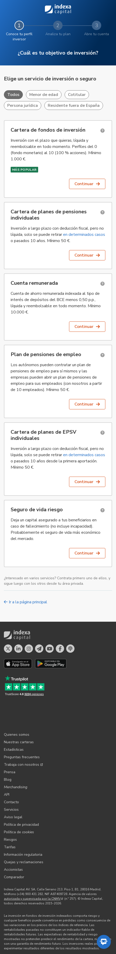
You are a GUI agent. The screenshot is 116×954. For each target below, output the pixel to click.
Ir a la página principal (25, 602)
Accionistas (13, 843)
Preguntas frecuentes (22, 730)
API (6, 768)
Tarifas (10, 820)
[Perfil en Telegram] (39, 648)
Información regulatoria (23, 828)
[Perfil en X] (8, 648)
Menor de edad (43, 94)
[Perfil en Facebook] (60, 648)
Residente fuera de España (74, 105)
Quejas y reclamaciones (23, 835)
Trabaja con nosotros (23, 738)
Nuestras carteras (19, 715)
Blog (7, 753)
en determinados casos (84, 234)
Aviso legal (13, 790)
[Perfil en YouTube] (49, 648)
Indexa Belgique (51, 932)
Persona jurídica (22, 105)
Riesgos (10, 813)
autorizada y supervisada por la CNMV (33, 872)
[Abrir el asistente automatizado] (104, 942)
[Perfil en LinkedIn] (18, 648)
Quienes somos (16, 708)
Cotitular (77, 94)
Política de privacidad (21, 798)
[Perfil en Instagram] (29, 648)
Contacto (11, 775)
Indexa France (78, 932)
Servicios (11, 783)
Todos (13, 94)
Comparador (14, 850)
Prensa (9, 745)
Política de (19, 805)
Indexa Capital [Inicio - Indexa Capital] (58, 9)
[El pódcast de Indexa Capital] (70, 648)
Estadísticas (14, 723)
